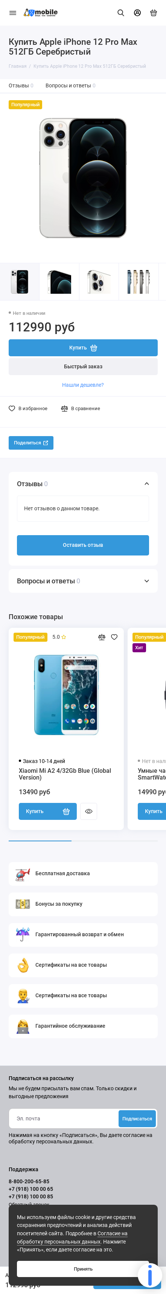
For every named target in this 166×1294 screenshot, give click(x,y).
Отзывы (21, 85)
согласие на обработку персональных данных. (80, 1138)
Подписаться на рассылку (41, 1078)
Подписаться (137, 1119)
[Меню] (13, 13)
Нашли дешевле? (83, 385)
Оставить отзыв (83, 545)
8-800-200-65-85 (29, 1181)
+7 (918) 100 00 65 (31, 1189)
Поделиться (31, 443)
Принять (83, 1269)
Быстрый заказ (83, 366)
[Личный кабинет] (137, 13)
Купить (48, 811)
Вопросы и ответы (71, 85)
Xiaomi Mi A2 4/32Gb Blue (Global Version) (65, 774)
